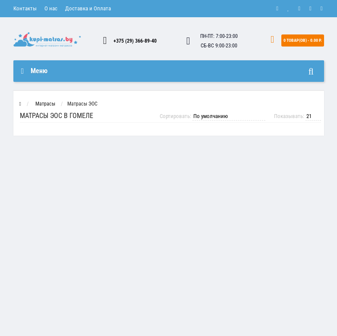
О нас (50, 8)
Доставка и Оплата (88, 8)
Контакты (25, 8)
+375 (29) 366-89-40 (135, 41)
